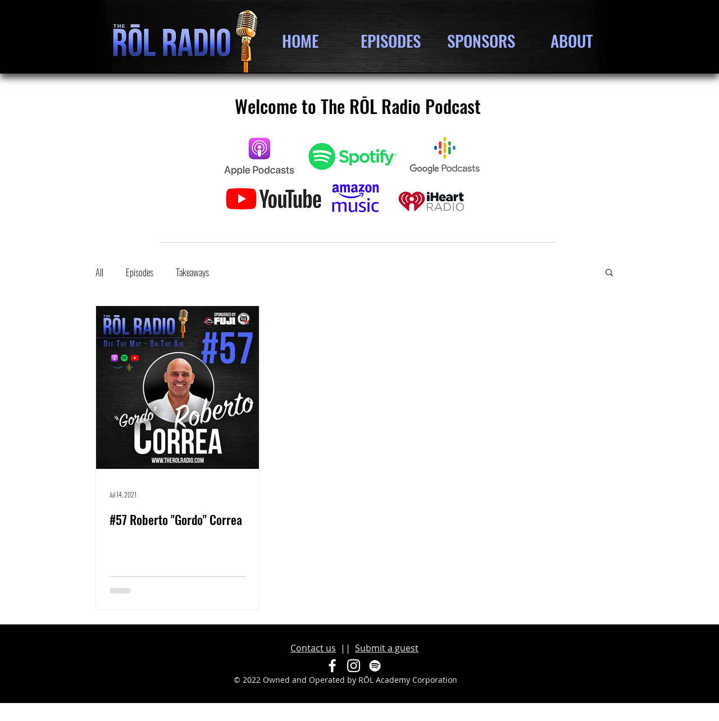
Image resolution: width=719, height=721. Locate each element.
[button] (609, 273)
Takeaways (192, 272)
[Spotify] (375, 665)
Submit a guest (386, 648)
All (99, 272)
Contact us (313, 648)
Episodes (139, 272)
